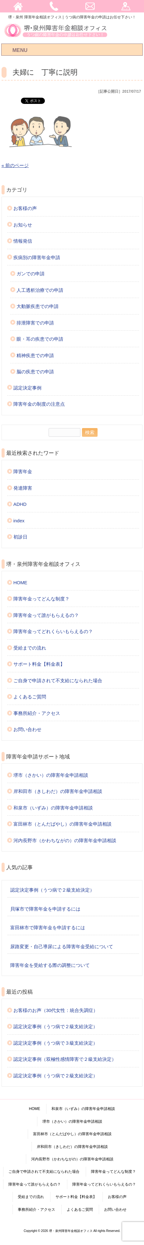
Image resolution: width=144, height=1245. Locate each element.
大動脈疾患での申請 (38, 306)
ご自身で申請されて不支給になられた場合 (57, 680)
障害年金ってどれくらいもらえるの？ (53, 631)
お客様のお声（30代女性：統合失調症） (55, 1010)
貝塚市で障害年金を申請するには (45, 909)
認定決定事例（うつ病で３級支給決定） (55, 1043)
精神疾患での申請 (35, 355)
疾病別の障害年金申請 (36, 257)
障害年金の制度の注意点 (39, 404)
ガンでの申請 (31, 273)
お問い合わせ (27, 729)
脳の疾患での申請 (35, 371)
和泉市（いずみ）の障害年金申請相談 (53, 807)
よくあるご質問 (29, 696)
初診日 (20, 536)
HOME (20, 582)
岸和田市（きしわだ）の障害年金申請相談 (57, 791)
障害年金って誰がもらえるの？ (46, 615)
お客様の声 (25, 208)
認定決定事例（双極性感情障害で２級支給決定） (64, 1059)
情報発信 (22, 241)
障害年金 (22, 471)
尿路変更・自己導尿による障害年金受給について (61, 946)
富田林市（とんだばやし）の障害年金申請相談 (62, 824)
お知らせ (22, 224)
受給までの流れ (29, 647)
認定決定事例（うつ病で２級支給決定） (52, 890)
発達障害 (22, 488)
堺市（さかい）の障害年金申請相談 (50, 775)
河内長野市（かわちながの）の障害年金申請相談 (64, 840)
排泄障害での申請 (35, 322)
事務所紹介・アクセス (36, 713)
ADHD (20, 504)
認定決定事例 (27, 387)
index (19, 520)
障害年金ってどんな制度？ (41, 598)
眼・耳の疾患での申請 (40, 339)
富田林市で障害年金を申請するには (47, 927)
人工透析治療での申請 (40, 290)
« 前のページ (15, 165)
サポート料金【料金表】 (39, 664)
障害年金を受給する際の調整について (50, 965)
